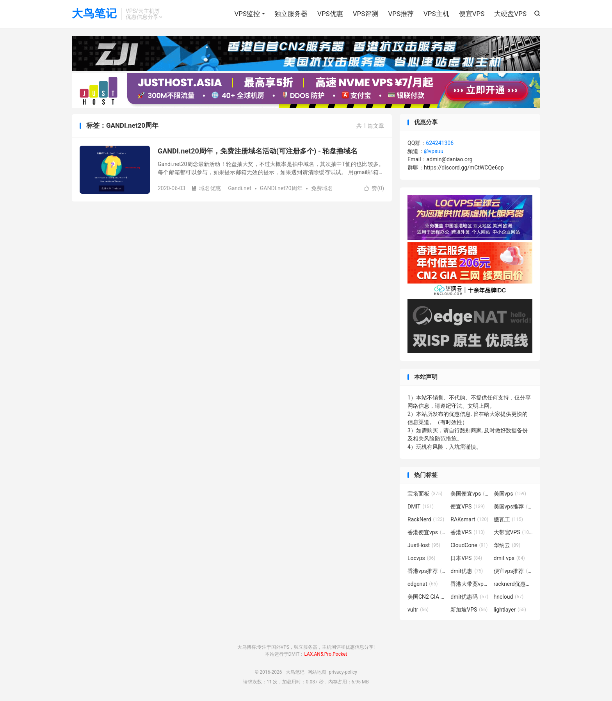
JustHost (423, 545)
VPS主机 (436, 14)
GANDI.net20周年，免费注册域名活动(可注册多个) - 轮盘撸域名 (258, 151)
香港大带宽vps (469, 584)
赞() (374, 188)
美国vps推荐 (513, 506)
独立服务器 (291, 14)
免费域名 (322, 188)
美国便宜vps (469, 494)
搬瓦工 (508, 519)
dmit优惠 (466, 571)
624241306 (440, 143)
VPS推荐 (401, 14)
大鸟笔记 (94, 14)
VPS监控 (247, 14)
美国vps (510, 494)
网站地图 (317, 672)
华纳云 (507, 545)
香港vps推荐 (427, 571)
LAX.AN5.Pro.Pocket (325, 654)
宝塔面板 (425, 494)
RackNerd (425, 519)
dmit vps (509, 558)
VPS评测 (366, 14)
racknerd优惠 (513, 584)
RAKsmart (469, 519)
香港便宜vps (427, 532)
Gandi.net (239, 188)
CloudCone (468, 545)
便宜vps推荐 (513, 571)
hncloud (509, 597)
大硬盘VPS (510, 14)
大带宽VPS (513, 532)
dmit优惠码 (469, 597)
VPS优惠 (330, 14)
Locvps (421, 558)
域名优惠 (206, 188)
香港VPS (467, 532)
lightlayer (510, 609)
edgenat (422, 584)
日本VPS (466, 558)
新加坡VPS (468, 609)
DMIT (420, 506)
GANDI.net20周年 (281, 188)
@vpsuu (433, 151)
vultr (418, 609)
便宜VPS (472, 14)
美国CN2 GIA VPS (427, 597)
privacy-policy (343, 672)
